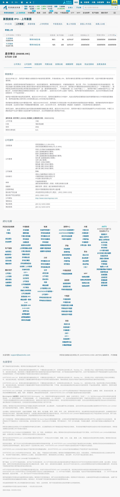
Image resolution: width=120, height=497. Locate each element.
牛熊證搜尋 (67, 299)
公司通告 (26, 275)
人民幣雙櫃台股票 (26, 248)
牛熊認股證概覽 (66, 274)
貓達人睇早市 (104, 237)
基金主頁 (86, 255)
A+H (25, 302)
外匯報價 (85, 233)
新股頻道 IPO (25, 296)
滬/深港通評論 (67, 255)
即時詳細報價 (45, 233)
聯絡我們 (8, 264)
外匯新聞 (86, 236)
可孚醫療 (9, 44)
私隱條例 (8, 285)
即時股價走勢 (45, 267)
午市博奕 (104, 245)
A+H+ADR (25, 308)
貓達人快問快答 (104, 240)
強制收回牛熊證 (66, 314)
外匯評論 (67, 261)
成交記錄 (45, 273)
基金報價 (85, 258)
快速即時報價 (45, 230)
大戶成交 (45, 276)
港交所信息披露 (66, 236)
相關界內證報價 (45, 251)
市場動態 (66, 330)
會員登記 (8, 251)
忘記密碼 (8, 257)
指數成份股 (26, 254)
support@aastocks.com (20, 355)
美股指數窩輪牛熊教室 (104, 269)
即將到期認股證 (66, 289)
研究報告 (67, 264)
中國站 (8, 233)
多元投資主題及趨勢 (104, 253)
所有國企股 (26, 257)
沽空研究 (26, 278)
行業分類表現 (25, 251)
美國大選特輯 (104, 258)
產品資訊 (8, 239)
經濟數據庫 (26, 314)
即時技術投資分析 (45, 297)
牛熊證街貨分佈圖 (67, 305)
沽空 (45, 270)
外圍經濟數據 (66, 345)
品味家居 (104, 277)
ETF (26, 272)
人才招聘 (8, 276)
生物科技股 (26, 269)
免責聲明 (8, 282)
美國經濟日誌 (66, 342)
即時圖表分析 (45, 236)
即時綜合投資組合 (45, 300)
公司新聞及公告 (45, 288)
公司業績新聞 (25, 284)
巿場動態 (85, 242)
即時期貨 (26, 239)
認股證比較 (67, 286)
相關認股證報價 (45, 245)
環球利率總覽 (25, 320)
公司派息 (26, 281)
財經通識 (104, 275)
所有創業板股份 (25, 263)
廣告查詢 (8, 279)
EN (16, 2)
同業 (45, 282)
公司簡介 (8, 273)
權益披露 (45, 285)
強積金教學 (85, 286)
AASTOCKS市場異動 (45, 291)
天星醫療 (9, 38)
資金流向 (45, 279)
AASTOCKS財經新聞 (67, 230)
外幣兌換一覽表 (85, 245)
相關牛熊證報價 (45, 248)
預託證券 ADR (26, 305)
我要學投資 (104, 272)
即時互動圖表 (45, 239)
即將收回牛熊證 (66, 308)
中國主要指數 (25, 236)
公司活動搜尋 (25, 293)
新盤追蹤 (104, 283)
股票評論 (67, 252)
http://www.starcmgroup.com (46, 198)
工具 (85, 267)
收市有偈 (104, 242)
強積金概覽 (85, 277)
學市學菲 (104, 248)
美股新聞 (66, 339)
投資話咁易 (104, 256)
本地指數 (26, 230)
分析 (67, 333)
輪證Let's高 (104, 266)
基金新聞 (86, 261)
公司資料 (45, 294)
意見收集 (8, 261)
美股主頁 (67, 324)
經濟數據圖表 (25, 317)
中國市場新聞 (67, 239)
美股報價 (66, 327)
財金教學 (8, 242)
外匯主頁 (86, 230)
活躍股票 (26, 242)
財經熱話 (104, 261)
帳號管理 (8, 254)
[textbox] (100, 7)
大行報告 (26, 287)
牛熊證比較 (67, 302)
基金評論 (67, 258)
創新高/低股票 (26, 245)
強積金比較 (85, 283)
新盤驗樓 (104, 280)
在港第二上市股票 (26, 266)
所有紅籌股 (26, 260)
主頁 (8, 230)
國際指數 (26, 233)
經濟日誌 (26, 311)
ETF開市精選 (104, 250)
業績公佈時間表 (25, 290)
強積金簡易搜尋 (85, 280)
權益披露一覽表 (25, 299)
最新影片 (104, 234)
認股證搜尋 (67, 283)
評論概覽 (67, 249)
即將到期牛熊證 (66, 311)
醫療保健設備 (35, 39)
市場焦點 (104, 264)
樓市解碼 (104, 285)
